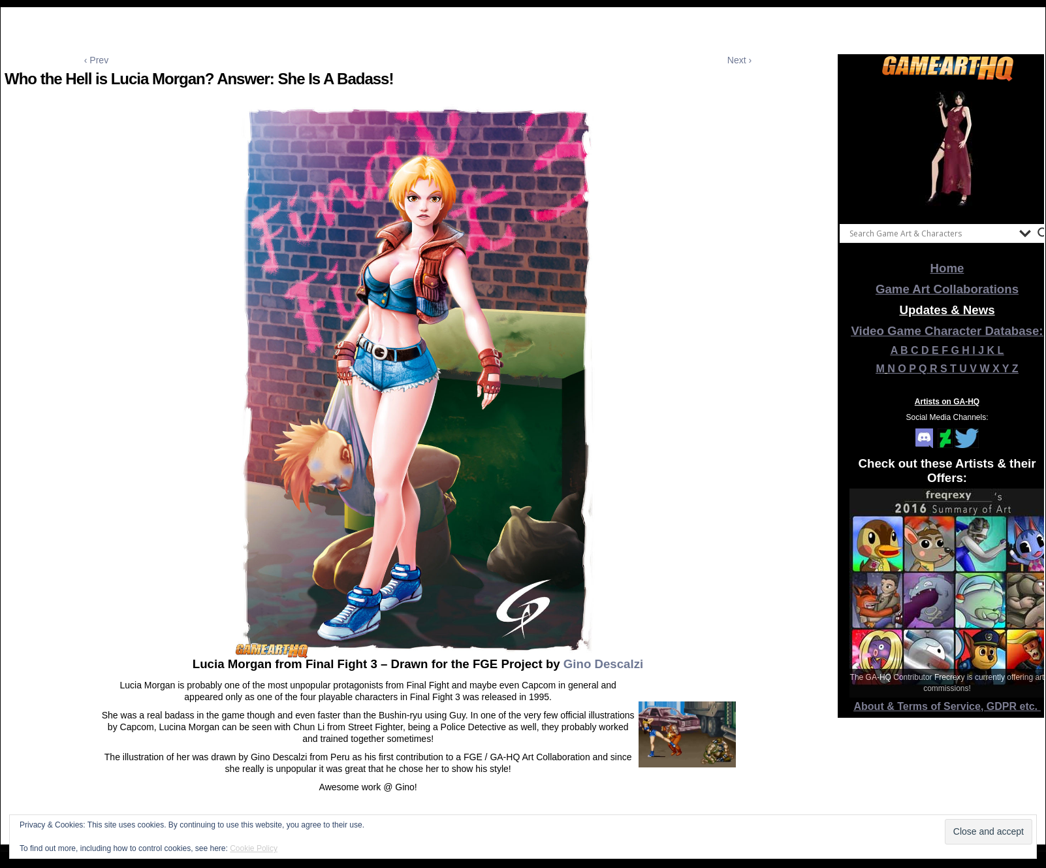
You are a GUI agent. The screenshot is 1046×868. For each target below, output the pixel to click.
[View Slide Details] (947, 149)
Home (947, 268)
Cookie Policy (253, 848)
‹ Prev (96, 60)
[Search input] (931, 233)
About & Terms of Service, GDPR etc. (947, 706)
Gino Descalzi (603, 664)
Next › (739, 60)
